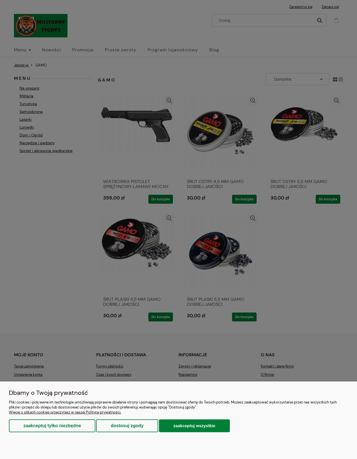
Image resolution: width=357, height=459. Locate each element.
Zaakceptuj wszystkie (194, 425)
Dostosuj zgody (127, 425)
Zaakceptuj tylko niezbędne (52, 425)
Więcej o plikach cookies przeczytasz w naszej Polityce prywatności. (65, 412)
